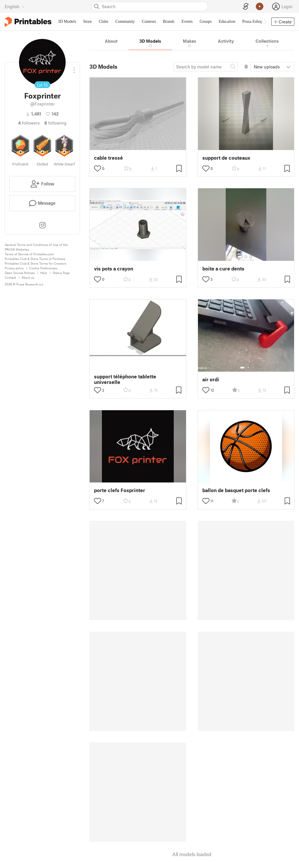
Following (55, 122)
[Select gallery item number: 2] (246, 257)
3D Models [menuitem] (67, 21)
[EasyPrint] (245, 6)
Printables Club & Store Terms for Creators (35, 263)
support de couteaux (226, 158)
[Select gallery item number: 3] (250, 257)
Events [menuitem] (187, 21)
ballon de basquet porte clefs (236, 490)
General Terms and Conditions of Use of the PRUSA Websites (36, 247)
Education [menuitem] (227, 21)
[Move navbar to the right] (265, 21)
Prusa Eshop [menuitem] (252, 21)
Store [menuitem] (87, 21)
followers (29, 122)
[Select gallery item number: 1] (240, 257)
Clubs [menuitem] (103, 21)
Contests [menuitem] (149, 21)
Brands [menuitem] (169, 21)
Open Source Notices (20, 273)
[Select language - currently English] (15, 6)
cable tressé (108, 158)
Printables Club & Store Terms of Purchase (35, 259)
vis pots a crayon (113, 268)
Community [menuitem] (125, 21)
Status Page (61, 273)
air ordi (210, 379)
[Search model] (205, 66)
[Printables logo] (28, 22)
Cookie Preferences (43, 268)
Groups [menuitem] (206, 21)
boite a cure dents (223, 268)
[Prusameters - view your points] (259, 6)
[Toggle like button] (97, 168)
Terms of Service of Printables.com (29, 254)
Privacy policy (14, 268)
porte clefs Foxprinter (119, 490)
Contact (10, 277)
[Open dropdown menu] (74, 68)
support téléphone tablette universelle (125, 379)
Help (43, 273)
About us (28, 277)
